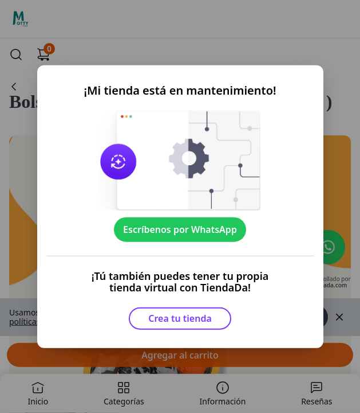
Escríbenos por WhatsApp (180, 229)
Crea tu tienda (180, 318)
